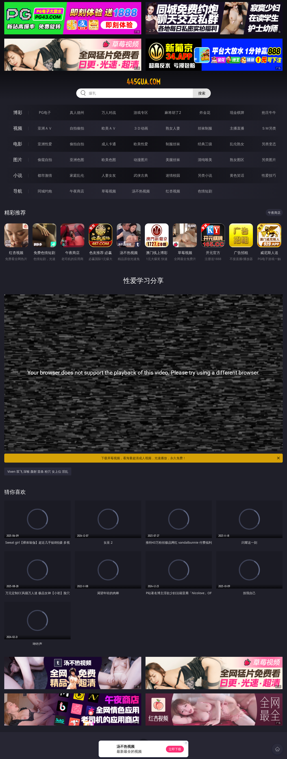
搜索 (201, 93)
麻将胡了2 (173, 112)
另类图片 (269, 159)
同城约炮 (45, 191)
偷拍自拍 (77, 143)
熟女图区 (237, 159)
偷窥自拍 (45, 159)
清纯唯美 (205, 159)
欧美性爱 (141, 143)
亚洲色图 (77, 159)
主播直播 (237, 128)
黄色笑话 (237, 175)
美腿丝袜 (173, 159)
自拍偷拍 (77, 128)
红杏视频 (173, 191)
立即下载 (175, 749)
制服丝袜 (173, 143)
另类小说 (205, 175)
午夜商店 (77, 191)
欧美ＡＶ (109, 128)
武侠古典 (141, 175)
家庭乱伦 (77, 175)
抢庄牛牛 (269, 112)
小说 (17, 175)
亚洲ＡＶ (45, 128)
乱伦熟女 (237, 143)
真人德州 (77, 112)
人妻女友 (109, 175)
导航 (17, 191)
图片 (17, 160)
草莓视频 (109, 191)
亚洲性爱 (45, 143)
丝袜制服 (205, 128)
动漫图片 (141, 159)
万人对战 (109, 112)
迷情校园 (173, 175)
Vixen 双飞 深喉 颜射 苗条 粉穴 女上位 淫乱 (37, 471)
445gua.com (143, 81)
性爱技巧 (269, 175)
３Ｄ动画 (141, 128)
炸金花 (205, 112)
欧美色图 (109, 159)
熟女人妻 (173, 128)
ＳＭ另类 (269, 128)
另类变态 (269, 143)
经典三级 (205, 143)
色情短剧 (205, 191)
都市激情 (45, 175)
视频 (17, 128)
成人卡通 (109, 143)
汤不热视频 (141, 191)
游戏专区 (141, 112)
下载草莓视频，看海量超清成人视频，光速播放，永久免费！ (190, 458)
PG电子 (45, 112)
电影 (17, 144)
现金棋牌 (237, 112)
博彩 (17, 112)
